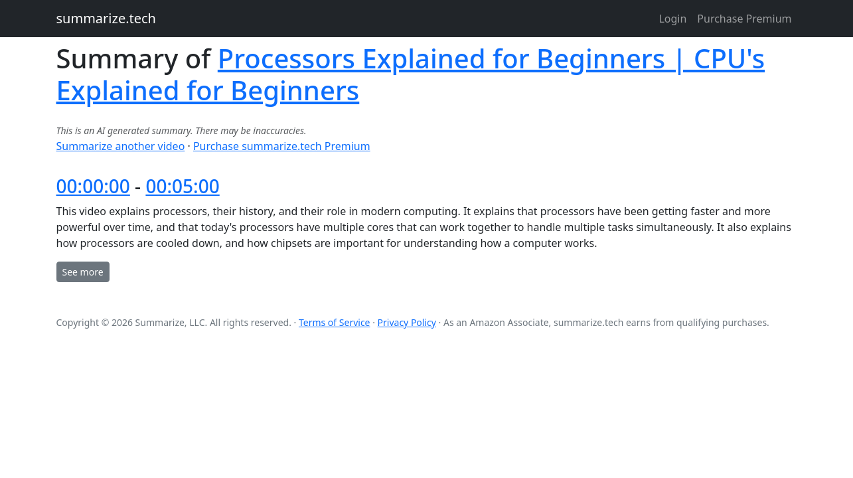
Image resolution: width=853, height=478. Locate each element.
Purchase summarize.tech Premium (281, 146)
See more (83, 272)
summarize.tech (106, 18)
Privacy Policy (407, 322)
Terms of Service (334, 322)
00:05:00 (182, 186)
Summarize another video (120, 146)
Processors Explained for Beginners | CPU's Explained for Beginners (410, 74)
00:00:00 (93, 186)
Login (672, 18)
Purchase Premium (744, 18)
